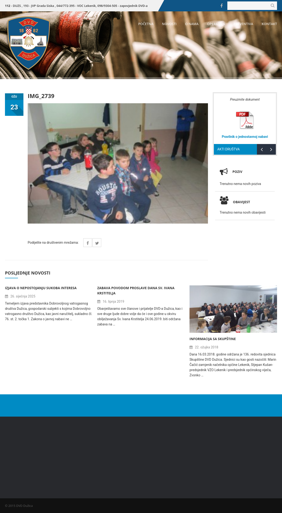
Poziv (237, 171)
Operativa (216, 24)
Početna (145, 24)
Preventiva (243, 24)
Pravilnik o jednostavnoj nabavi (245, 137)
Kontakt (269, 24)
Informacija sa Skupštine (212, 339)
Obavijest (235, 202)
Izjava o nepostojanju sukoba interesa (41, 288)
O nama (191, 24)
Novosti (169, 24)
